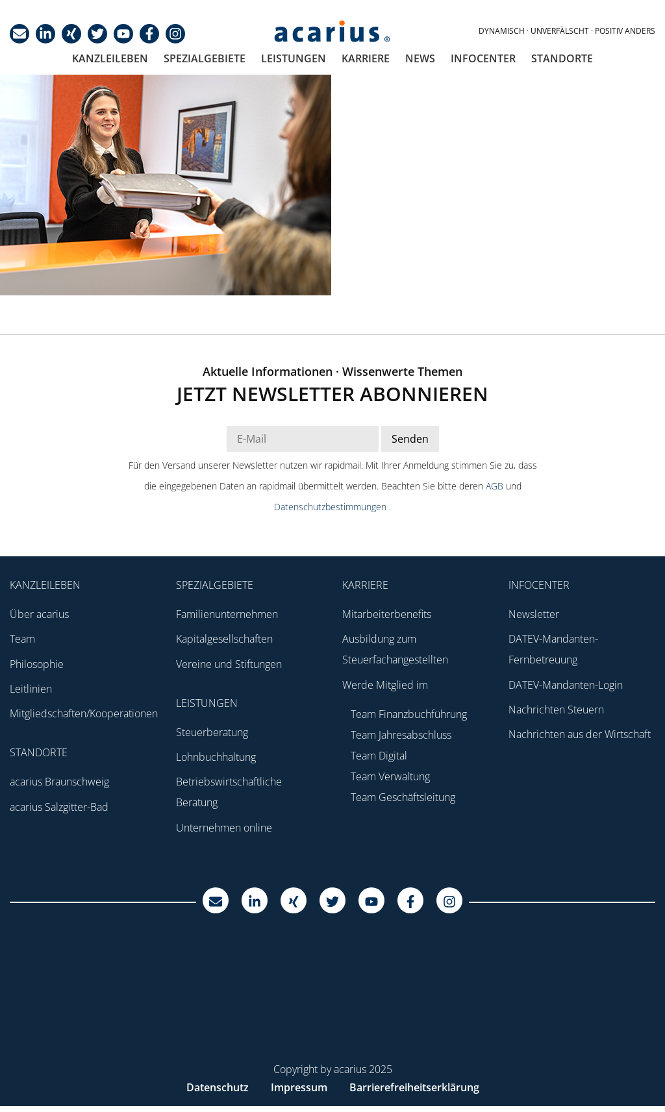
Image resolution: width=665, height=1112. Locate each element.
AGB (496, 486)
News (420, 58)
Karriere (366, 58)
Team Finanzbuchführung (409, 714)
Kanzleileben (110, 58)
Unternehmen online (224, 828)
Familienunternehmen (227, 614)
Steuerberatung (212, 732)
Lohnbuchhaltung (216, 757)
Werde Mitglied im (385, 685)
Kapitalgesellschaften (224, 639)
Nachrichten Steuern (556, 709)
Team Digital (379, 755)
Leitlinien (31, 689)
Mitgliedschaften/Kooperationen (84, 713)
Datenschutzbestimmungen (331, 506)
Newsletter (533, 614)
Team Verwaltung (390, 776)
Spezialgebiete (204, 58)
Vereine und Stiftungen (229, 664)
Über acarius (39, 614)
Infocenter (483, 58)
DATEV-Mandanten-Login (565, 685)
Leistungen (293, 58)
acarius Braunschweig (59, 781)
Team (22, 639)
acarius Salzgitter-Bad (59, 807)
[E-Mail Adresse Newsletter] (303, 439)
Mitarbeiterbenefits (386, 614)
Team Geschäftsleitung (403, 797)
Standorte (562, 58)
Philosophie (37, 664)
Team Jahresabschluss (401, 735)
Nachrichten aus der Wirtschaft (579, 734)
